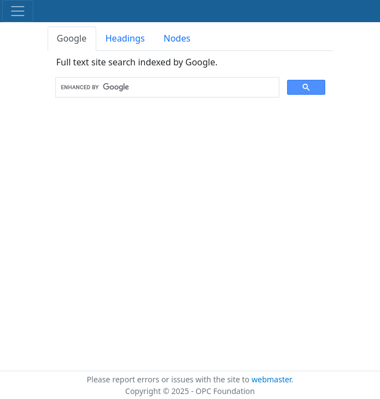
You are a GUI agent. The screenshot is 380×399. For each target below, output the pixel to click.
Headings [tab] (125, 38)
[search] (166, 87)
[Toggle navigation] (17, 11)
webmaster (271, 379)
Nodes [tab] (177, 38)
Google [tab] (72, 38)
